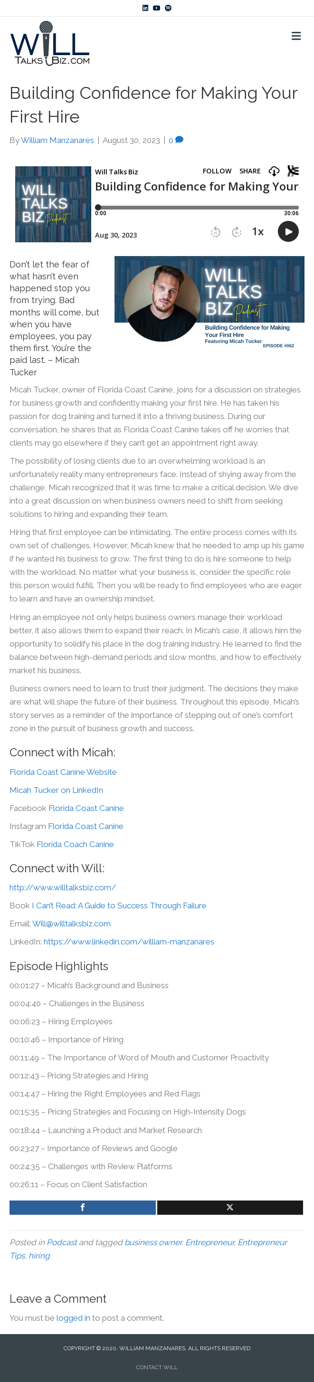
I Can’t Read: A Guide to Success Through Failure (119, 905)
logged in (73, 1318)
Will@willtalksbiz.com (71, 923)
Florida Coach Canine (76, 844)
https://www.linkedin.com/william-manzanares (129, 941)
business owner (152, 1242)
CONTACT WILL (157, 1367)
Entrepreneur (209, 1242)
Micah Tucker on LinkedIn (56, 790)
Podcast (62, 1242)
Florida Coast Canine (86, 808)
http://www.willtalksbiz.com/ (63, 887)
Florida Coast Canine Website (63, 772)
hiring (39, 1255)
